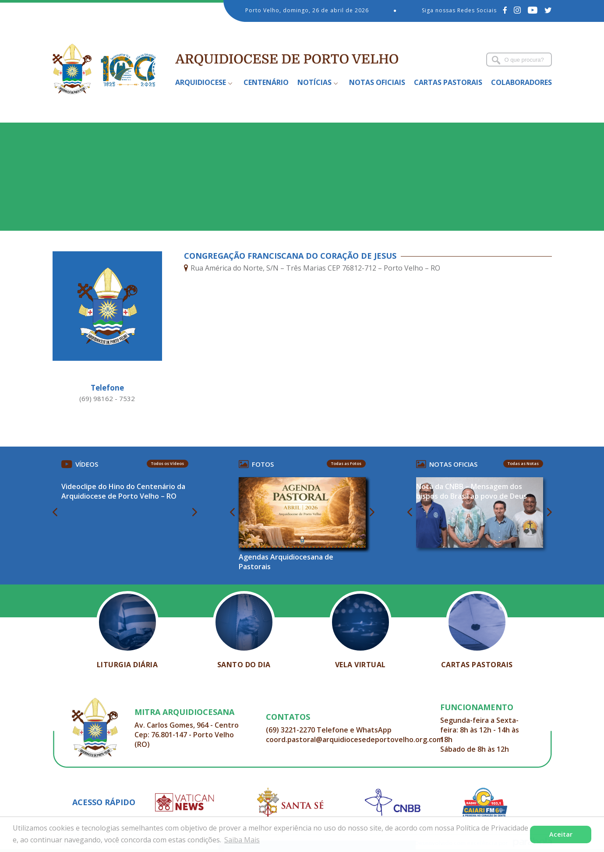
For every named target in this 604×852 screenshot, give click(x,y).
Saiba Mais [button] (242, 840)
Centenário (266, 82)
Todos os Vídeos (167, 463)
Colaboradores (521, 82)
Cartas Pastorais (448, 82)
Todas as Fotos (346, 463)
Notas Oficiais (377, 82)
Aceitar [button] (560, 834)
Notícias (314, 82)
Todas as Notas (523, 463)
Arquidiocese (200, 82)
